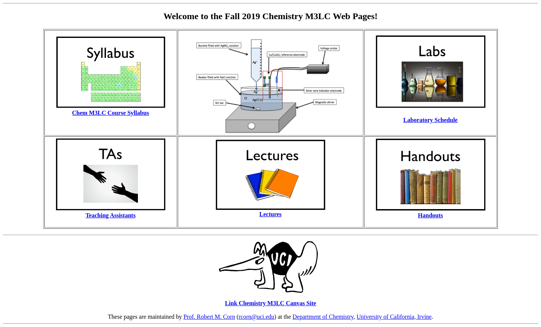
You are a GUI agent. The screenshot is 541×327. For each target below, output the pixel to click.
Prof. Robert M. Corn (209, 316)
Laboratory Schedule (430, 120)
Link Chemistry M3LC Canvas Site (270, 303)
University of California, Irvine (394, 316)
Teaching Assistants (111, 215)
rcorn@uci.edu (256, 316)
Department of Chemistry (323, 316)
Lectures (270, 214)
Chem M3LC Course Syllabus (110, 113)
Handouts (430, 215)
